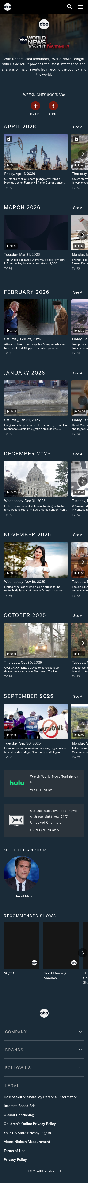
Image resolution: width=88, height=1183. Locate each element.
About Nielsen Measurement (27, 1141)
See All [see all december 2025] (78, 454)
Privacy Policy (15, 1159)
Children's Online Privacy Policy (30, 1123)
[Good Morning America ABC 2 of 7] (61, 951)
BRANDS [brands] (14, 1050)
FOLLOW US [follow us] (18, 1068)
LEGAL (12, 1086)
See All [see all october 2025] (78, 615)
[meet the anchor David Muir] (23, 878)
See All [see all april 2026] (78, 127)
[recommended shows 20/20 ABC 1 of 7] (21, 949)
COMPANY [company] (16, 1032)
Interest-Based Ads (20, 1106)
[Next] (82, 154)
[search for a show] (70, 7)
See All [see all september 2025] (78, 696)
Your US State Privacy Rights (27, 1133)
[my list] (35, 108)
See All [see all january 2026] (78, 373)
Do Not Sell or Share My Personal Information (41, 1097)
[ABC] (7, 7)
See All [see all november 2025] (78, 535)
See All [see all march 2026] (78, 207)
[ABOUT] (53, 108)
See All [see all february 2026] (78, 292)
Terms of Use (14, 1151)
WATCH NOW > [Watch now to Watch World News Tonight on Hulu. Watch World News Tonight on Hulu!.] (43, 790)
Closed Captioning (19, 1115)
